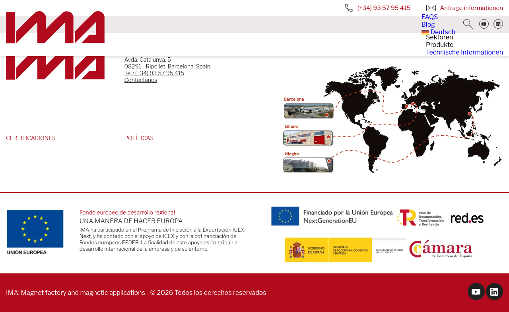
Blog (428, 24)
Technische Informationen (464, 52)
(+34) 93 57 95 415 (377, 8)
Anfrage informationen (464, 8)
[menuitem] (438, 32)
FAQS (430, 17)
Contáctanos (140, 79)
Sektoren (439, 37)
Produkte (439, 45)
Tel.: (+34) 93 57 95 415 (154, 73)
